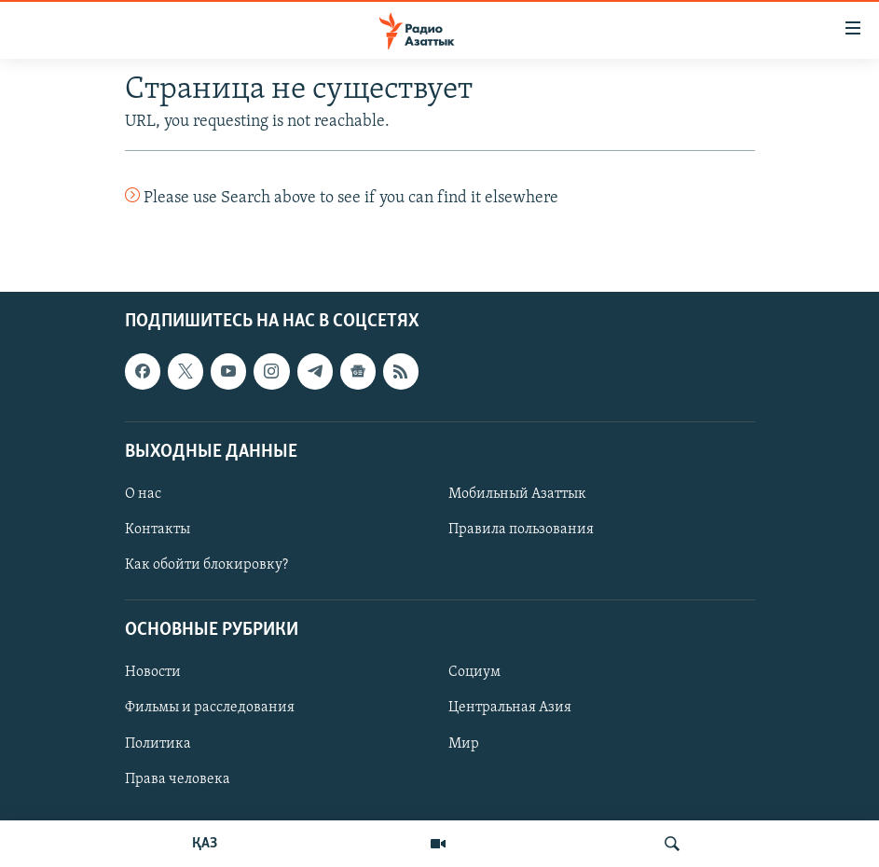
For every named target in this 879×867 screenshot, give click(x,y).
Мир (463, 743)
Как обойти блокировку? (206, 565)
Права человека (177, 779)
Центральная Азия (509, 708)
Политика (158, 743)
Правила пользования (521, 529)
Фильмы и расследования (210, 708)
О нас (143, 494)
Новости (153, 673)
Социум (474, 673)
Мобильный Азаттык (517, 494)
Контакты (157, 529)
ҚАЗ (204, 843)
